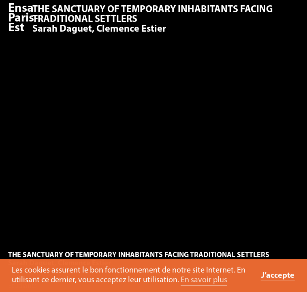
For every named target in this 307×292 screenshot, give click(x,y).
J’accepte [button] (277, 276)
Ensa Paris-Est (23, 18)
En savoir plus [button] (204, 280)
